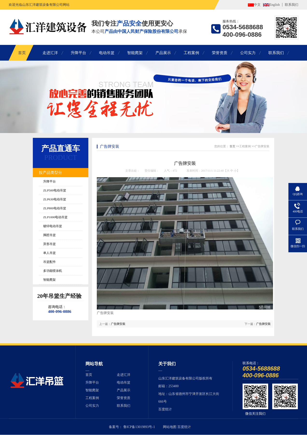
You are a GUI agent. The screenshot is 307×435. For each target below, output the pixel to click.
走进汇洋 (50, 53)
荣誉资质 (219, 53)
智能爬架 (135, 53)
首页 (22, 53)
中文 (257, 5)
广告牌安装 (109, 146)
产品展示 (163, 53)
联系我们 (291, 5)
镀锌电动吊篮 (52, 226)
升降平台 (78, 53)
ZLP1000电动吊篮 (55, 217)
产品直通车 (60, 148)
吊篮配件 (49, 262)
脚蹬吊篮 (49, 235)
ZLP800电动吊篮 (54, 208)
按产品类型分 (50, 172)
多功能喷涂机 (52, 271)
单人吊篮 (49, 253)
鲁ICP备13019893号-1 (139, 427)
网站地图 (169, 427)
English (274, 5)
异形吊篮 (49, 244)
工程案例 (191, 53)
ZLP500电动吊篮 (54, 190)
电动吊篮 (106, 53)
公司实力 (248, 53)
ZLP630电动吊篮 (54, 199)
